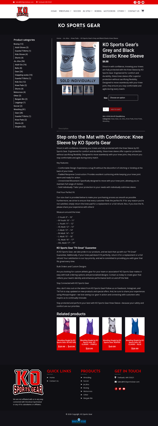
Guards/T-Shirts (21, 51)
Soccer (77, 11)
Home (54, 11)
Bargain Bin (20, 99)
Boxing (98, 11)
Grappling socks (22, 75)
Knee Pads (19, 85)
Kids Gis (18, 82)
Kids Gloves (20, 54)
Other (121, 11)
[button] (95, 46)
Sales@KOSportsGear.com (23, 2)
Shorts (18, 58)
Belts (17, 68)
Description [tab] (63, 128)
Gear (17, 71)
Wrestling (65, 11)
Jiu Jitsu (88, 11)
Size (105, 98)
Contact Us (133, 11)
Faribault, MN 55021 (44, 2)
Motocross (109, 11)
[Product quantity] (106, 109)
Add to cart (115, 109)
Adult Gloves (20, 47)
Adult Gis (19, 65)
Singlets (18, 127)
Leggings (19, 102)
